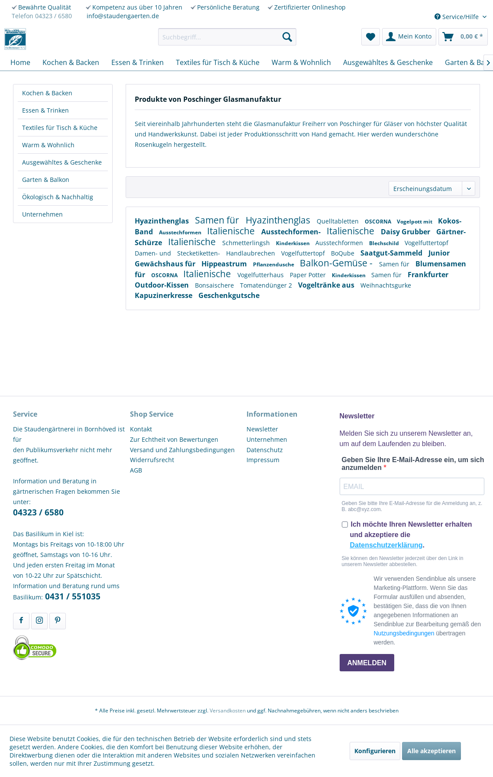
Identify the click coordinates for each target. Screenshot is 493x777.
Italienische (232, 231)
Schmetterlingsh (247, 243)
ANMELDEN (367, 663)
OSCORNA (378, 221)
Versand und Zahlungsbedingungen (182, 450)
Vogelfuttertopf (426, 243)
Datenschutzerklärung (386, 545)
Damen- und (154, 253)
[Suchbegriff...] (227, 36)
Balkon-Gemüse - (337, 263)
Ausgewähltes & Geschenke (62, 162)
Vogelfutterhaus (261, 275)
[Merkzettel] (370, 36)
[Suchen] (287, 36)
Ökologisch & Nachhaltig (57, 197)
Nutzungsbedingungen (404, 633)
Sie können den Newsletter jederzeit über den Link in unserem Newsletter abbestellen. (403, 561)
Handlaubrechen (251, 253)
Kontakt (141, 429)
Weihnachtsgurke (385, 285)
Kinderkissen (293, 243)
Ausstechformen (181, 232)
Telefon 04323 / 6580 (42, 16)
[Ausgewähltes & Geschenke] (388, 62)
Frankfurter (428, 274)
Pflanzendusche (274, 264)
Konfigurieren (375, 751)
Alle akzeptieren (431, 751)
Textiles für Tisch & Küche (59, 127)
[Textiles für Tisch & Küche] (218, 62)
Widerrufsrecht (152, 460)
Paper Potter (309, 275)
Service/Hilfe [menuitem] (457, 17)
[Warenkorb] (463, 36)
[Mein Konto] (409, 36)
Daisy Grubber (406, 231)
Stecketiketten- (199, 253)
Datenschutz (264, 450)
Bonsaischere (215, 285)
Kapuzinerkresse (164, 295)
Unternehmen (42, 214)
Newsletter (262, 429)
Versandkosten (228, 710)
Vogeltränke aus (327, 285)
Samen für (218, 220)
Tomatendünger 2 (267, 285)
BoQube (343, 253)
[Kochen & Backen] (70, 62)
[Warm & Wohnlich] (301, 62)
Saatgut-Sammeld (392, 253)
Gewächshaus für (166, 264)
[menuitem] (227, 36)
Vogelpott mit (415, 221)
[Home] (20, 62)
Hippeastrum (225, 264)
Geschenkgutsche (228, 295)
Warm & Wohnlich (48, 145)
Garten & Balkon (45, 179)
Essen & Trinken (45, 110)
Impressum (262, 460)
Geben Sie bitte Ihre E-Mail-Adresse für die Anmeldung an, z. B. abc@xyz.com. (412, 506)
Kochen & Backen (47, 93)
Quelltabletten (338, 221)
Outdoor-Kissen (163, 285)
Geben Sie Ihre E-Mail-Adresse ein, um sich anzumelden (413, 463)
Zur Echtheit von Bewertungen (174, 439)
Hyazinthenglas (163, 221)
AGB (136, 470)
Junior (439, 253)
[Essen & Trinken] (137, 62)
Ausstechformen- (291, 231)
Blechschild (384, 243)
